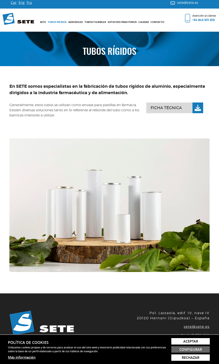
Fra (29, 2)
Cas (13, 2)
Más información (22, 357)
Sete (43, 22)
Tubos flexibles (95, 22)
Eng (22, 2)
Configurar (190, 349)
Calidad (143, 22)
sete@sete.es (197, 327)
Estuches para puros (122, 22)
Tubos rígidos (57, 22)
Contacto (157, 22)
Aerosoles (75, 22)
